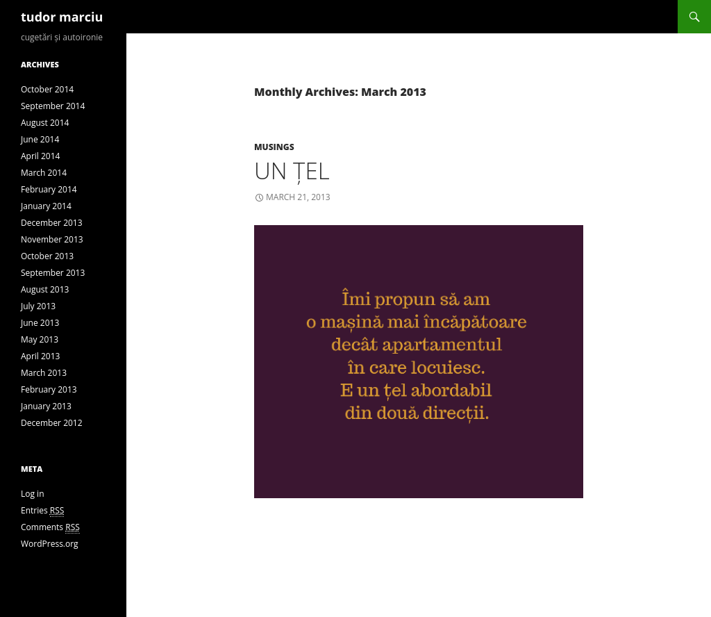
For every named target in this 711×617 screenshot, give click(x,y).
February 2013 (49, 389)
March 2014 (44, 173)
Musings (274, 147)
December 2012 (52, 423)
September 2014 (53, 106)
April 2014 (40, 156)
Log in (32, 494)
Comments (50, 527)
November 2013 (52, 239)
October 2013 (47, 256)
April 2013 (40, 356)
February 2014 (49, 189)
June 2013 (40, 323)
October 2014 (47, 89)
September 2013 (53, 273)
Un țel (292, 170)
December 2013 (52, 223)
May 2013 (39, 339)
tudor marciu (62, 16)
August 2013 (45, 289)
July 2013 (38, 306)
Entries (42, 510)
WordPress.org (49, 544)
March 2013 (44, 373)
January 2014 (46, 206)
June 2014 (40, 139)
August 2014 (45, 123)
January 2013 (46, 406)
